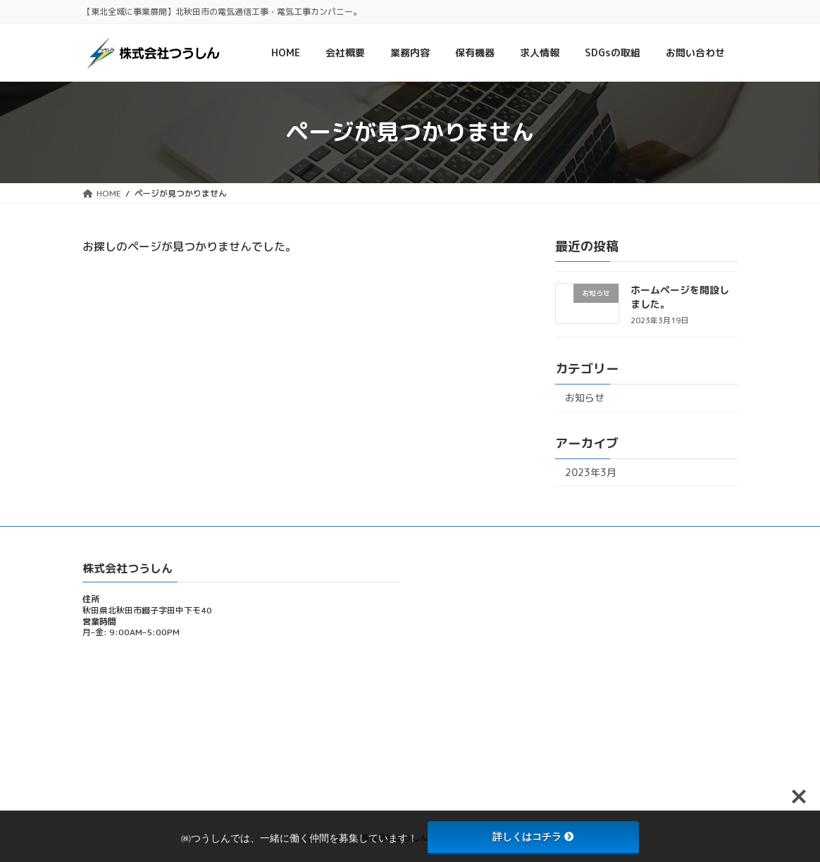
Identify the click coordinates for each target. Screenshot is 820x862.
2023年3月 (590, 472)
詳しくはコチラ (533, 836)
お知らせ (584, 397)
